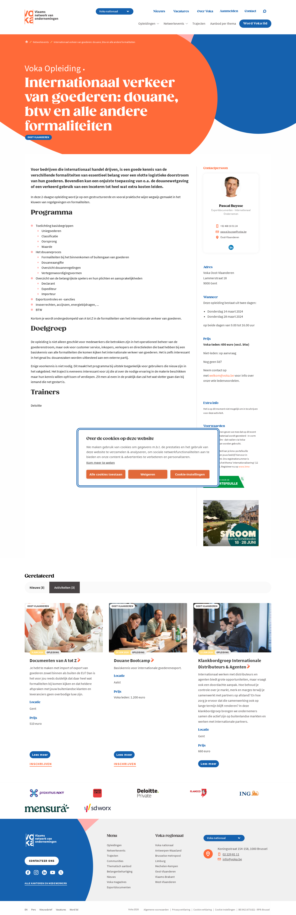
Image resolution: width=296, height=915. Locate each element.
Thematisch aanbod (119, 866)
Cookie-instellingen (190, 474)
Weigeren (147, 474)
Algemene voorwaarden (156, 909)
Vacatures (181, 11)
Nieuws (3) (37, 587)
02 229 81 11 (228, 854)
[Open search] (267, 11)
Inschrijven (41, 764)
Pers (33, 909)
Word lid (74, 909)
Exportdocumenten (119, 887)
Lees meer (41, 755)
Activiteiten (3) (64, 587)
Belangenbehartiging (119, 871)
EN (26, 909)
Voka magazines (116, 882)
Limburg (160, 861)
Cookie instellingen (225, 909)
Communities (115, 861)
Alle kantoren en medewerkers (46, 883)
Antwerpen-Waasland (168, 850)
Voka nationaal (164, 845)
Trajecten (198, 23)
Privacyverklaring (181, 909)
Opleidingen (146, 23)
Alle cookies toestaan (105, 474)
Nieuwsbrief (45, 909)
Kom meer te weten (100, 462)
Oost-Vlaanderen (165, 871)
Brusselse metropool (168, 855)
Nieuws (159, 11)
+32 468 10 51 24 (227, 226)
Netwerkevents (174, 23)
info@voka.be (230, 859)
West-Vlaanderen (165, 882)
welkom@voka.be (221, 375)
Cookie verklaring (202, 909)
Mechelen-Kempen (166, 866)
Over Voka (205, 11)
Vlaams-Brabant (165, 877)
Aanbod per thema (223, 23)
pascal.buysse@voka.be (231, 231)
